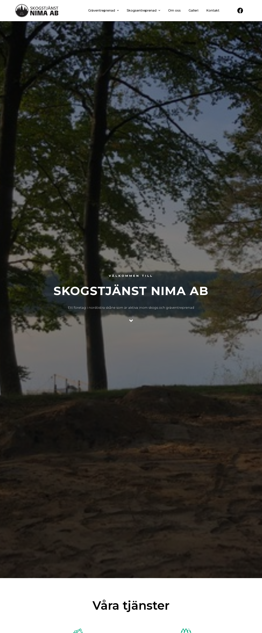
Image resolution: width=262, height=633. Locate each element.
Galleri (193, 10)
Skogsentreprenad (143, 10)
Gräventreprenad (103, 10)
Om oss (174, 10)
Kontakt (212, 10)
